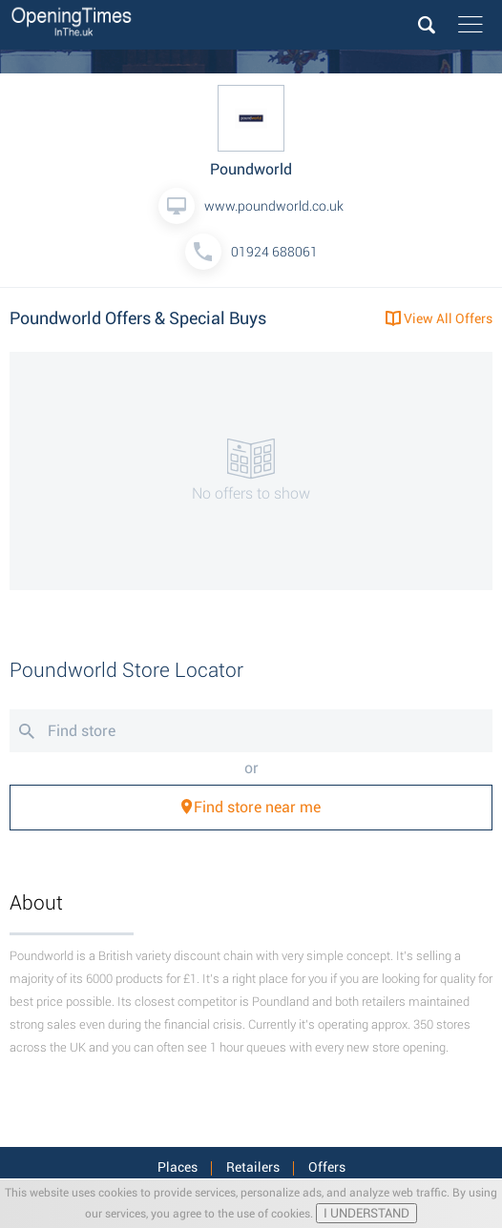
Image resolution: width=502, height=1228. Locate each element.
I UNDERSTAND (366, 1213)
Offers (326, 1167)
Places (177, 1167)
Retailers (253, 1167)
